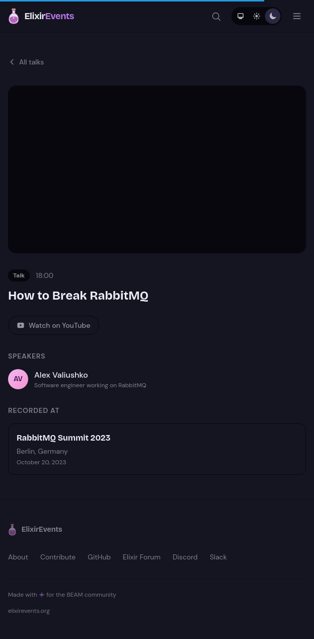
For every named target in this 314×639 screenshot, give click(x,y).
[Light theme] (257, 16)
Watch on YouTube (54, 325)
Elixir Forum (142, 556)
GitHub (99, 556)
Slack (218, 556)
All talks (26, 61)
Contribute (57, 556)
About (18, 556)
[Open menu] (297, 16)
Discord (185, 556)
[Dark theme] (273, 16)
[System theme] (240, 16)
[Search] (216, 16)
